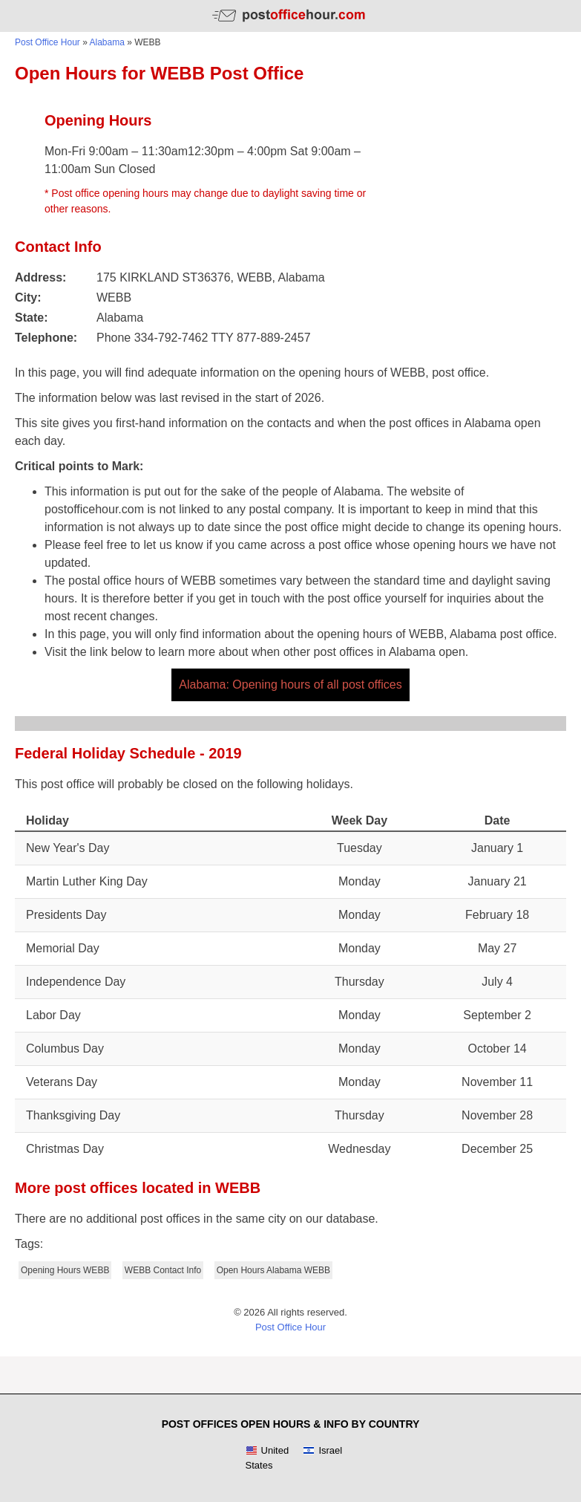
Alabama (107, 42)
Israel (322, 1451)
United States (267, 1458)
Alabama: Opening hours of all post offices (290, 684)
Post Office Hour (47, 42)
